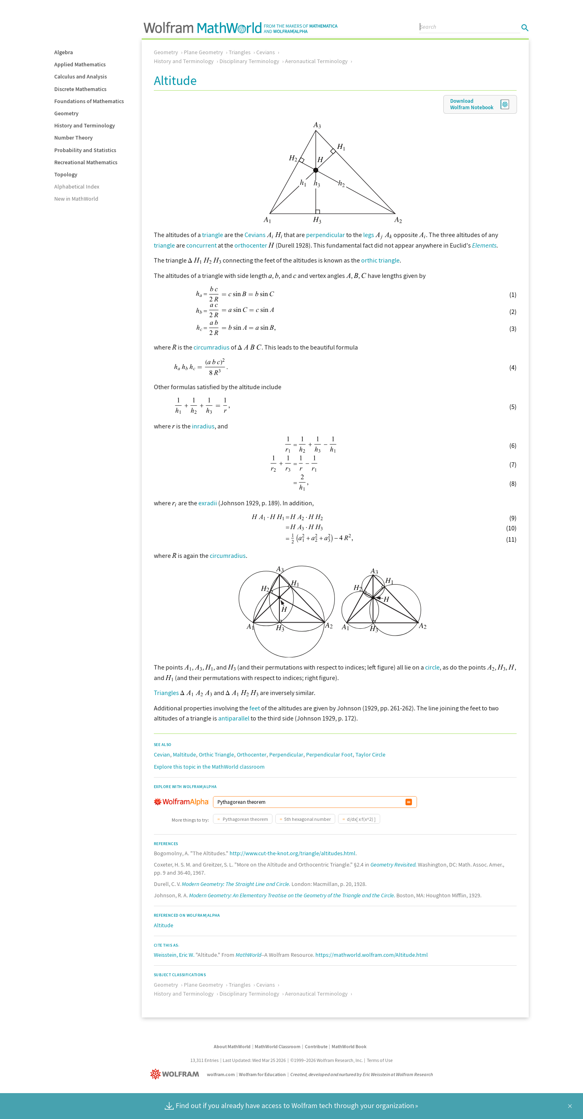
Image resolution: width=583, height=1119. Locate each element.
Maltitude (184, 754)
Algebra (63, 52)
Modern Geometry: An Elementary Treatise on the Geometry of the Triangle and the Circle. (292, 895)
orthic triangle (380, 260)
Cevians (265, 52)
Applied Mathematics (80, 64)
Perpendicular (286, 754)
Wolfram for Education (262, 1074)
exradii (207, 503)
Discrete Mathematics (80, 89)
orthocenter (250, 245)
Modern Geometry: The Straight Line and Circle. (236, 884)
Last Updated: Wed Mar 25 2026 (254, 1060)
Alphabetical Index (76, 186)
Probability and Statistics (85, 150)
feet (254, 708)
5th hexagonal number (307, 819)
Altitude (163, 925)
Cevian (162, 754)
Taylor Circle (370, 754)
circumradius (212, 347)
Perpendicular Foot (329, 754)
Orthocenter (251, 754)
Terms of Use (380, 1060)
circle (432, 667)
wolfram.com (221, 1074)
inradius (203, 426)
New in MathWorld (76, 198)
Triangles (240, 52)
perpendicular (325, 235)
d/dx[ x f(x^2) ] (361, 819)
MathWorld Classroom (277, 1046)
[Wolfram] (176, 1074)
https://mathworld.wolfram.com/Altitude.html (371, 954)
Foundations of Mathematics (89, 101)
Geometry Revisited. (393, 864)
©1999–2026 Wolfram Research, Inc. (326, 1060)
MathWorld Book (349, 1046)
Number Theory (73, 137)
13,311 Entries (204, 1060)
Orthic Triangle (216, 754)
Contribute (316, 1046)
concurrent (201, 245)
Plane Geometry (203, 52)
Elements (484, 245)
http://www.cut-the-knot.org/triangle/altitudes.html (292, 853)
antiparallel (233, 718)
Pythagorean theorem (245, 819)
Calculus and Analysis (80, 76)
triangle (212, 235)
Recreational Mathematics (85, 162)
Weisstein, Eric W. (174, 954)
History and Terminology (84, 125)
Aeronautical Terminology (316, 61)
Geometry (66, 113)
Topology (65, 174)
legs (368, 235)
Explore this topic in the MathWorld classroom (209, 766)
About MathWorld (232, 1046)
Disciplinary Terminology (249, 61)
